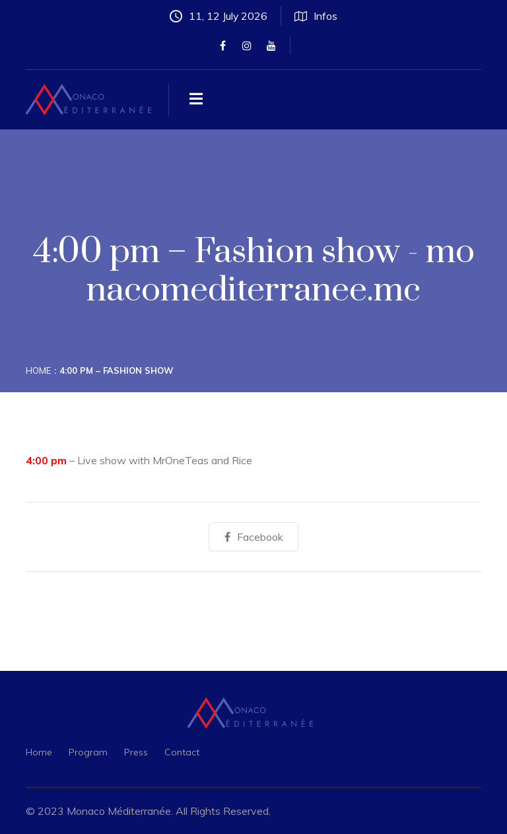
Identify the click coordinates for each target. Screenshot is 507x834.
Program (88, 752)
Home (38, 370)
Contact (181, 752)
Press (136, 752)
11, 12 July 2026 (219, 15)
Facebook (253, 536)
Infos (316, 15)
